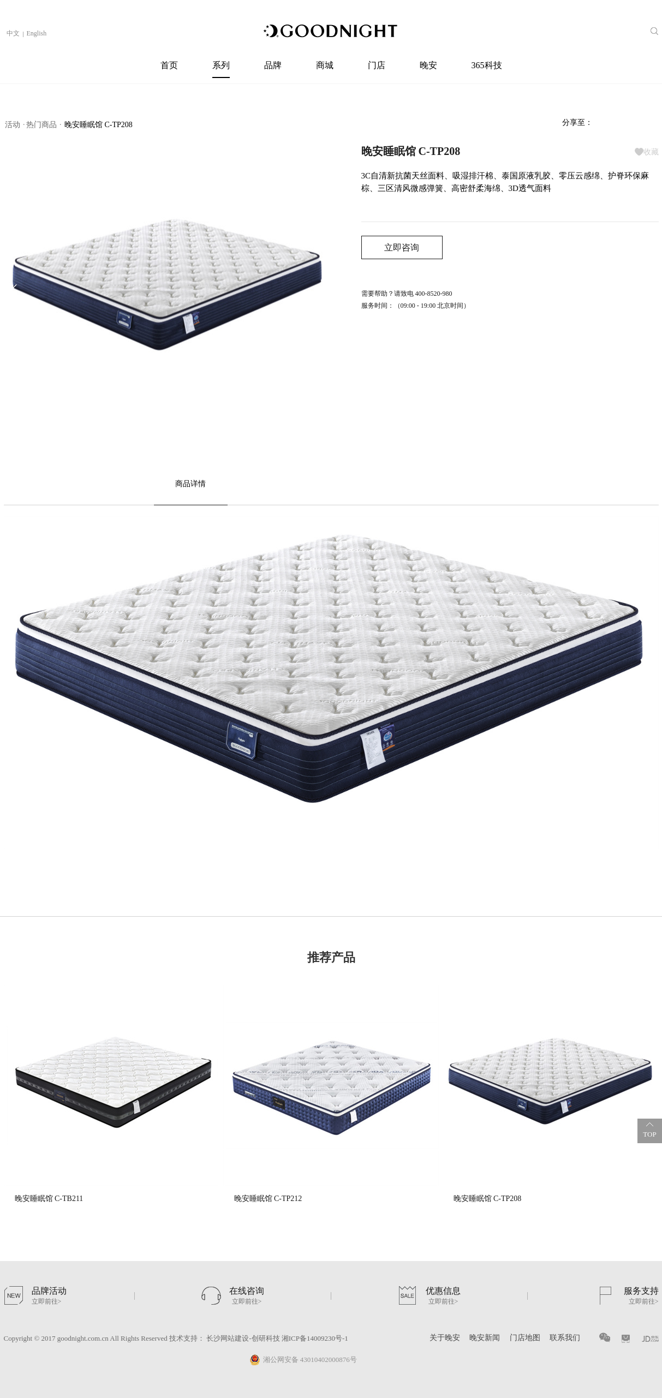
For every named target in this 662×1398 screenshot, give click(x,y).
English (37, 33)
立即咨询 (401, 247)
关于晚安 (445, 1338)
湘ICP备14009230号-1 (314, 1338)
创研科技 (266, 1338)
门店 (376, 65)
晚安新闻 (484, 1338)
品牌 (273, 65)
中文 (13, 33)
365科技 (487, 65)
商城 (324, 65)
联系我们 (565, 1338)
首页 (169, 65)
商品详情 (190, 484)
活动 (12, 125)
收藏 (647, 152)
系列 (221, 65)
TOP (649, 1128)
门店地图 (525, 1338)
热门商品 (41, 125)
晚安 (428, 65)
